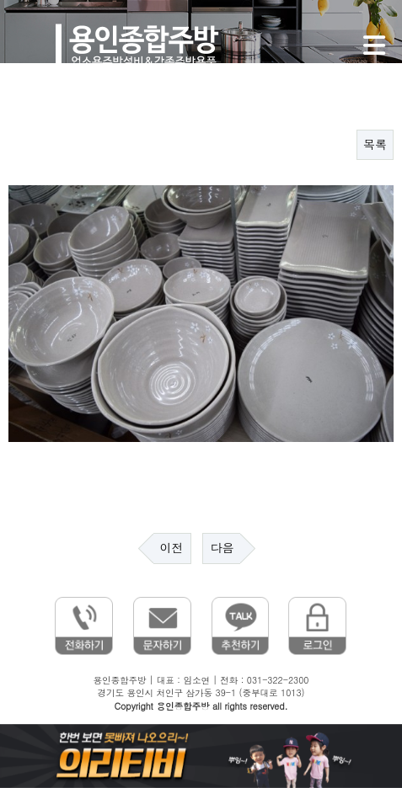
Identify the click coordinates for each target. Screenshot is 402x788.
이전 (172, 548)
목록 (375, 145)
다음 (221, 548)
